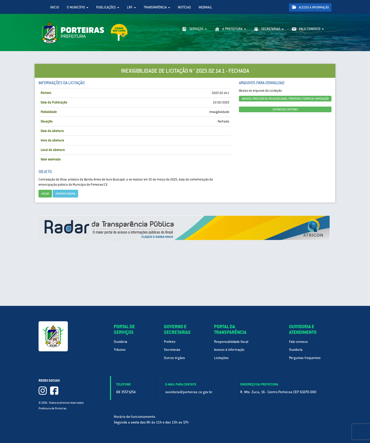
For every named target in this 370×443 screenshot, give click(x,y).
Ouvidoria (120, 342)
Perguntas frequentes (305, 358)
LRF (131, 7)
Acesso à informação (310, 7)
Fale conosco (298, 342)
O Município (77, 7)
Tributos (120, 349)
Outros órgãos (174, 358)
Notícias (184, 7)
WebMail (205, 7)
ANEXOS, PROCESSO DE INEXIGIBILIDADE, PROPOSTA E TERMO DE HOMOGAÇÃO (285, 98)
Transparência (157, 7)
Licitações (221, 358)
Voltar (45, 193)
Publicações (107, 7)
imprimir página (65, 193)
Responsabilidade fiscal (231, 342)
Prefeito (169, 342)
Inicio (54, 7)
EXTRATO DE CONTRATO (285, 109)
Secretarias (172, 349)
